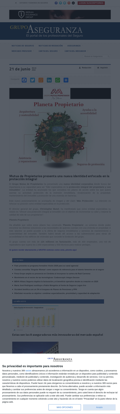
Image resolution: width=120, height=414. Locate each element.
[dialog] (60, 384)
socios (28, 371)
